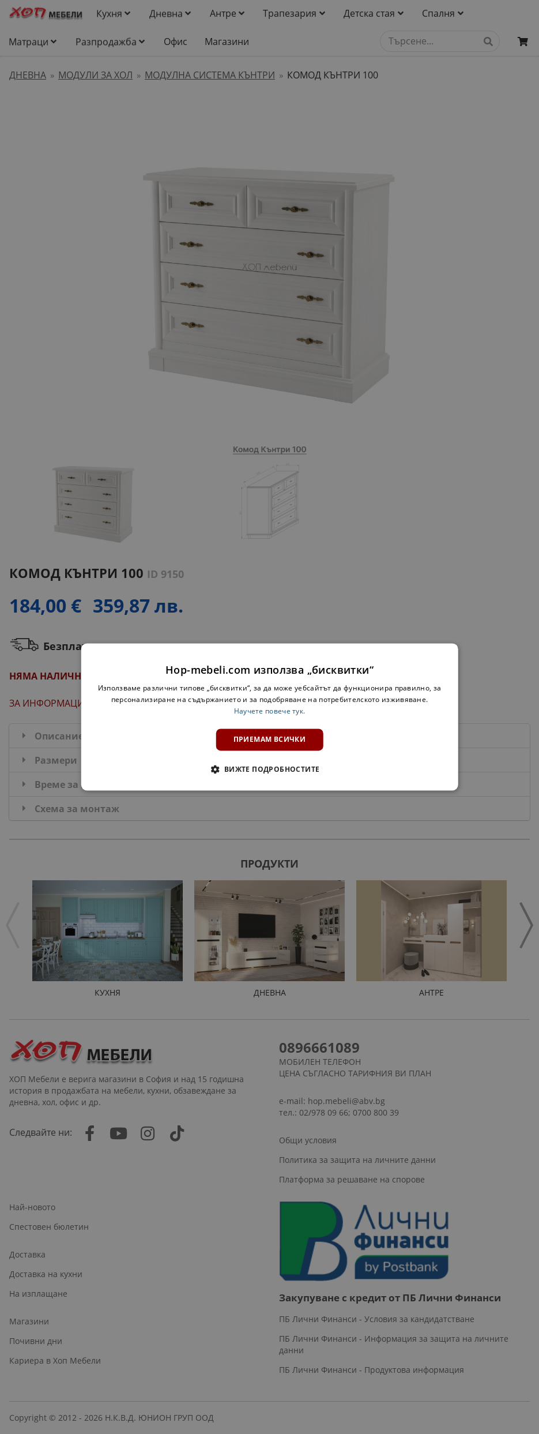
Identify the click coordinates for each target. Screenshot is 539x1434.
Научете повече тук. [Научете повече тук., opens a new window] (270, 711)
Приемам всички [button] (269, 739)
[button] (269, 769)
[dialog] (269, 716)
